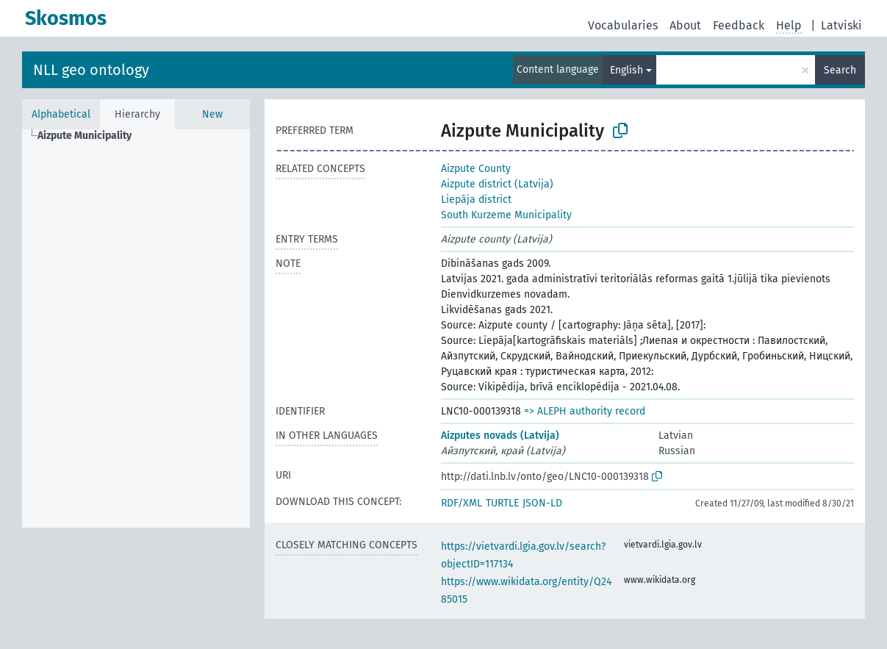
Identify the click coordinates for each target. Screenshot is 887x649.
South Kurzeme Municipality (506, 215)
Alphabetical (61, 114)
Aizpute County (476, 168)
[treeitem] (91, 136)
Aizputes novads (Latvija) (500, 435)
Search (840, 70)
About (685, 25)
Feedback (738, 25)
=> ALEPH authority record (584, 411)
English (626, 70)
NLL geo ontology (91, 70)
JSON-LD (542, 503)
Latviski (841, 25)
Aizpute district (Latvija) (497, 184)
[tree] (136, 328)
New (212, 114)
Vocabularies (623, 25)
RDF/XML (461, 503)
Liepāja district (476, 199)
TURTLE (502, 503)
